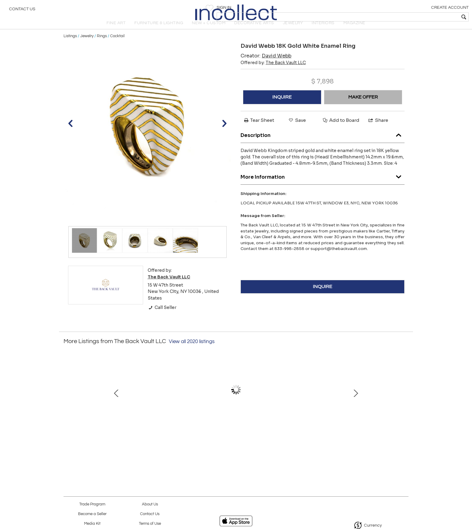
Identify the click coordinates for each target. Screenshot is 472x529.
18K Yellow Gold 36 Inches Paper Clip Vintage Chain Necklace (171, 433)
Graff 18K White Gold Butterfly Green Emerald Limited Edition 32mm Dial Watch (361, 433)
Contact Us (22, 10)
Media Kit (92, 524)
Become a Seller (92, 514)
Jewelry (86, 46)
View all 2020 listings (192, 352)
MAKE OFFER (363, 107)
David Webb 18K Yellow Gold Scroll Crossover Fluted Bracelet (298, 433)
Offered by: (273, 73)
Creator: (266, 66)
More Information (323, 185)
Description (323, 144)
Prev (68, 403)
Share (378, 130)
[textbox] (424, 17)
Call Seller (162, 317)
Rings (102, 46)
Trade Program (92, 504)
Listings (70, 46)
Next (403, 403)
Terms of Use (150, 524)
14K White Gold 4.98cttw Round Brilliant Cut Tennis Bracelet (107, 433)
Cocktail (117, 46)
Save (297, 130)
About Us (150, 504)
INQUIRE (282, 107)
